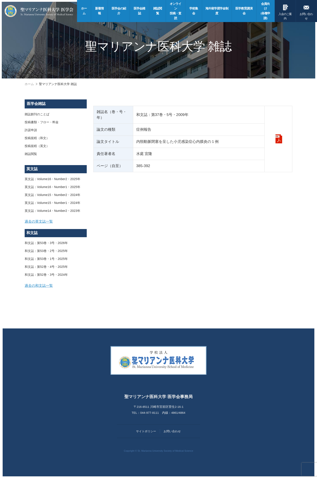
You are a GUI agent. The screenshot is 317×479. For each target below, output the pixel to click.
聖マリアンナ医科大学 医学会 (39, 11)
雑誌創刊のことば (37, 114)
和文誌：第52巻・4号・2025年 (46, 266)
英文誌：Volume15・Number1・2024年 (52, 203)
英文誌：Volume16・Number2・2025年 (52, 179)
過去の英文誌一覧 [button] (39, 221)
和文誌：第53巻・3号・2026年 (46, 243)
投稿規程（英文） (37, 146)
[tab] (56, 222)
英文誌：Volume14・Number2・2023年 (52, 210)
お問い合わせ (306, 11)
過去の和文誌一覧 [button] (39, 285)
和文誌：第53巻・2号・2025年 (46, 251)
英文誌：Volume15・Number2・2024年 (52, 195)
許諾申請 (31, 130)
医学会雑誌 (36, 104)
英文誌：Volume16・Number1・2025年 (52, 187)
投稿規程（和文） (37, 138)
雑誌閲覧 (31, 154)
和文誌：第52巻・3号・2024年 (46, 274)
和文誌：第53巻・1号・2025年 (46, 259)
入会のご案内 (285, 11)
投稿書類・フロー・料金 (42, 122)
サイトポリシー (146, 431)
